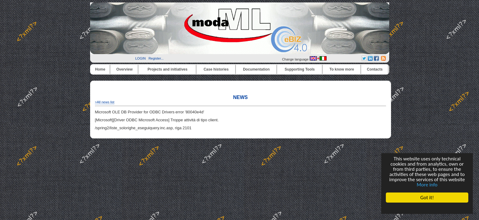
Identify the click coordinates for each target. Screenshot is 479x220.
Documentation (256, 69)
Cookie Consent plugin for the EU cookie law (427, 208)
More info (427, 185)
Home (100, 69)
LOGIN (140, 58)
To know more (342, 69)
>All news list (105, 102)
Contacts (374, 69)
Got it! (427, 197)
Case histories (216, 69)
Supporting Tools (300, 69)
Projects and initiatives (168, 69)
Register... (156, 58)
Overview (124, 69)
